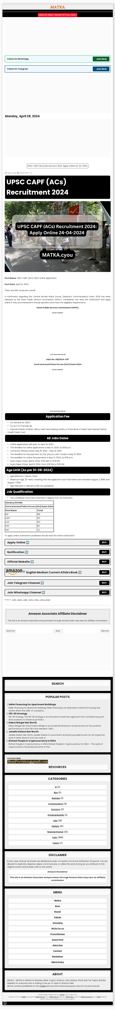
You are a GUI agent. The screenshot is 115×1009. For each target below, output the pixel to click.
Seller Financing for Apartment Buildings (32, 704)
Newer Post (11, 631)
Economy (55, 809)
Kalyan (57, 917)
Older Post (105, 631)
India (19, 600)
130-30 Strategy (18, 713)
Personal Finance (55, 831)
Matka (57, 900)
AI (56, 787)
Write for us (57, 928)
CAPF (14, 600)
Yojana (55, 843)
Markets (55, 826)
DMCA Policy (57, 962)
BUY (104, 542)
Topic (31, 600)
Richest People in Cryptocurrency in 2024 (32, 740)
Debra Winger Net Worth (23, 722)
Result (57, 911)
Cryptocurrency (55, 803)
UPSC (37, 600)
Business (56, 798)
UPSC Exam (45, 600)
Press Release (57, 934)
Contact (57, 951)
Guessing (57, 923)
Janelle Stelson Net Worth (24, 731)
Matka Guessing (86, 997)
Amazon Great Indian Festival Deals (57, 15)
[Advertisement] (57, 36)
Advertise (58, 945)
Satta (99, 997)
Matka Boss (70, 997)
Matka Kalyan (40, 997)
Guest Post (57, 939)
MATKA (62, 995)
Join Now (101, 59)
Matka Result (54, 997)
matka (43, 986)
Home (58, 631)
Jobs (25, 600)
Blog (56, 792)
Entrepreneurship (56, 815)
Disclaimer (57, 956)
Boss (57, 906)
